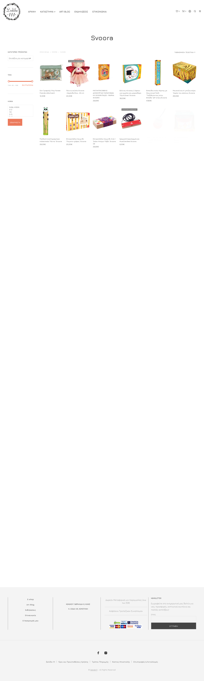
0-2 (19, 109)
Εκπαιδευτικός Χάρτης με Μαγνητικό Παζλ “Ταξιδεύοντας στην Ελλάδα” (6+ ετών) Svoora (156, 94)
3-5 (19, 114)
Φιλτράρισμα (27, 85)
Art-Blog (64, 11)
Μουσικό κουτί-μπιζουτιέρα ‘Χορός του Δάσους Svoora (184, 92)
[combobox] (175, 52)
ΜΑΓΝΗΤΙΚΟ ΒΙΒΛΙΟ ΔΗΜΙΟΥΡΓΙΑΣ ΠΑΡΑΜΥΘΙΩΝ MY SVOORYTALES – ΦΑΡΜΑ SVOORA (103, 94)
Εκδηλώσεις (30, 610)
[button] (178, 11)
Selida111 (93, 670)
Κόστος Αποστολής (121, 662)
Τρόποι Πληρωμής (100, 662)
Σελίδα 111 (50, 662)
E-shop (30, 599)
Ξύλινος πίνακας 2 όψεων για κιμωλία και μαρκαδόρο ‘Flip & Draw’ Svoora (130, 93)
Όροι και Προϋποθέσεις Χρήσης (73, 662)
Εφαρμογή (15, 122)
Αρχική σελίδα (44, 52)
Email (153, 614)
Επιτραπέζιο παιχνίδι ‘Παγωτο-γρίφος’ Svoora (76, 140)
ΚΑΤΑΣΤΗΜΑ (46, 11)
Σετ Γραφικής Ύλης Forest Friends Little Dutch (50, 92)
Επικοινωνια (99, 11)
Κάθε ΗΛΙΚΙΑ (19, 107)
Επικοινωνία (30, 615)
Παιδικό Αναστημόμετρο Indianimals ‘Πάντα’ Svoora (51, 140)
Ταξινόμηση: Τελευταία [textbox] (184, 52)
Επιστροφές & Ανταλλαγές (145, 662)
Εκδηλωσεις (81, 11)
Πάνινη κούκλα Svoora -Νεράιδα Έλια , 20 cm (75, 92)
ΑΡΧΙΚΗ (32, 11)
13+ (19, 112)
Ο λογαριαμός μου (30, 621)
